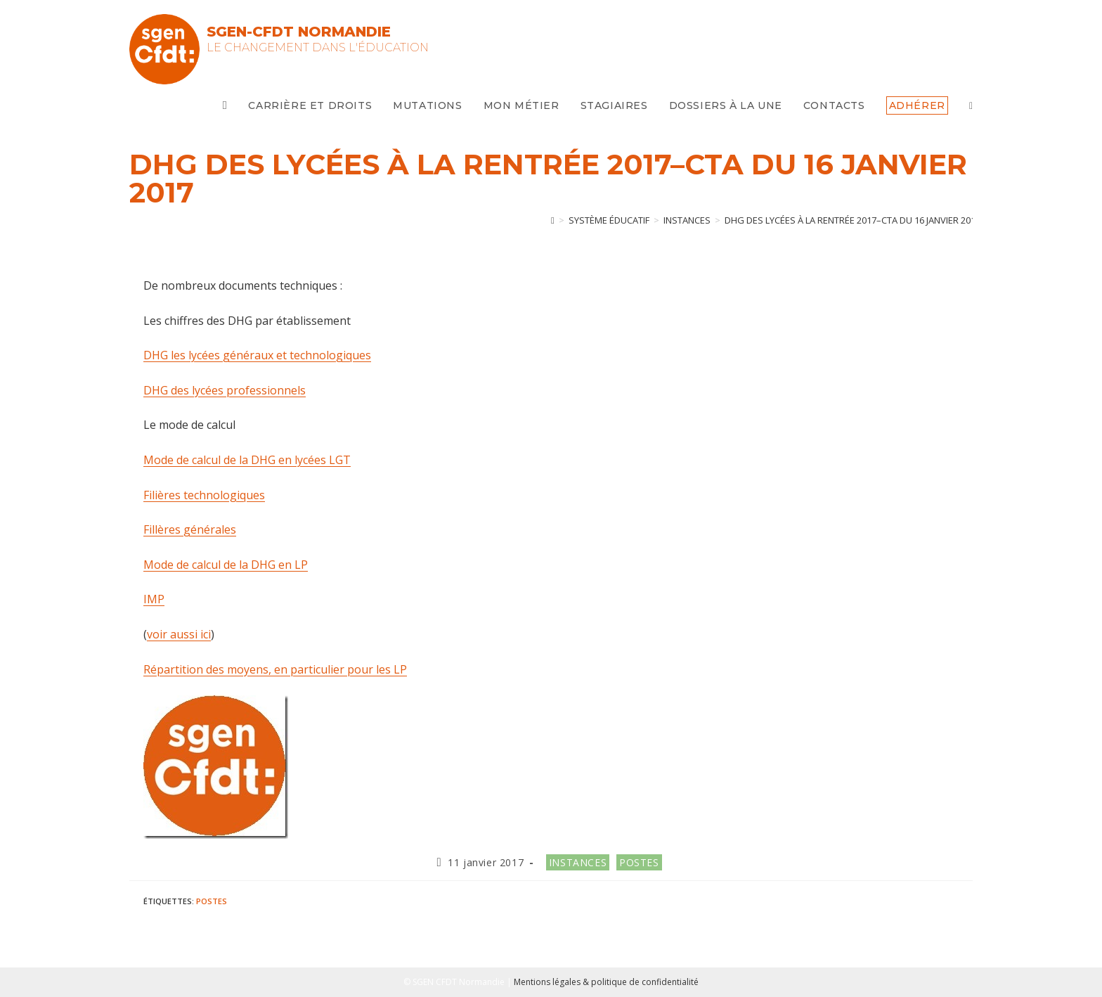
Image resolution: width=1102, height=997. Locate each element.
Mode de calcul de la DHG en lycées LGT (247, 460)
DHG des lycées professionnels (224, 390)
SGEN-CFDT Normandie (299, 31)
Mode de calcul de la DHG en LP (225, 564)
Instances (578, 862)
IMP (153, 599)
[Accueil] (553, 220)
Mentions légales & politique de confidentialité (606, 982)
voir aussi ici (179, 634)
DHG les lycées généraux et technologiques (257, 355)
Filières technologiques (204, 495)
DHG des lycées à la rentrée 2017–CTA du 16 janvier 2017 (852, 220)
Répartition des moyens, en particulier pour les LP (275, 669)
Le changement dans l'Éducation (318, 47)
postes (211, 901)
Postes (639, 862)
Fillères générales (189, 529)
